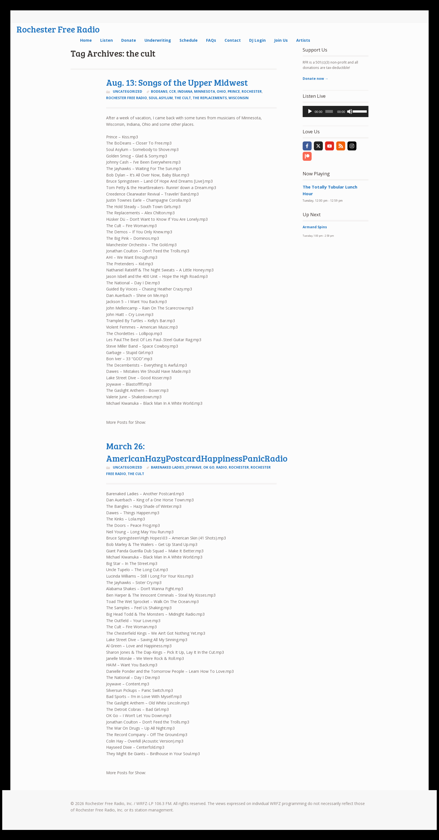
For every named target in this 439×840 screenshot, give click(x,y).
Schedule (188, 40)
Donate (128, 40)
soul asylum (161, 98)
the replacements (210, 98)
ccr (172, 91)
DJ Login (257, 40)
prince (234, 91)
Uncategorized (127, 91)
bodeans (159, 91)
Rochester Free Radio (58, 29)
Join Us (281, 40)
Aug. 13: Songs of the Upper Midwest (177, 82)
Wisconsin (238, 98)
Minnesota (204, 91)
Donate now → (315, 78)
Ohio (221, 91)
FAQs (211, 40)
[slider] (329, 111)
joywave (194, 467)
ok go (208, 467)
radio (221, 467)
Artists (303, 40)
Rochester (252, 91)
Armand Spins (315, 227)
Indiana (185, 91)
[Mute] (349, 111)
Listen (106, 40)
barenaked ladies (167, 467)
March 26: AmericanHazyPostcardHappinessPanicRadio (197, 452)
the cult (182, 98)
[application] (335, 111)
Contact (233, 40)
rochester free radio (126, 98)
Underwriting (157, 40)
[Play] (310, 111)
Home (86, 40)
